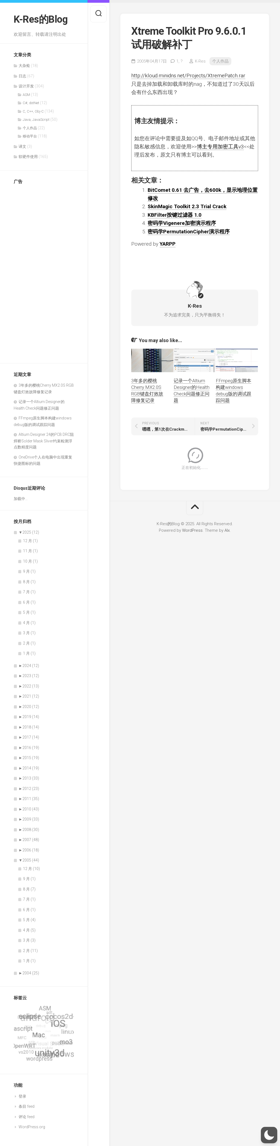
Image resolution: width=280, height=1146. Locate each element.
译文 (22, 146)
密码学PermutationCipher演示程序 (189, 231)
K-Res (200, 61)
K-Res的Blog (41, 19)
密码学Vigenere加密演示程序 (182, 223)
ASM (26, 95)
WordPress (192, 530)
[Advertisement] (35, 271)
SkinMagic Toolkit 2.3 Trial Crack (187, 206)
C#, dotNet (31, 103)
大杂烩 (24, 65)
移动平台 (30, 136)
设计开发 (26, 86)
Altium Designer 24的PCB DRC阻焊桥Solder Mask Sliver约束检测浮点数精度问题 (44, 440)
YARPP (168, 244)
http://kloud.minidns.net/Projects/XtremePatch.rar (188, 75)
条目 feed (26, 1106)
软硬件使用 (28, 156)
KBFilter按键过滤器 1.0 (175, 215)
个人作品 (30, 128)
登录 (22, 1096)
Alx (227, 530)
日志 (22, 76)
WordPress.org (32, 1127)
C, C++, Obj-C (33, 111)
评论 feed (26, 1117)
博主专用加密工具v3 (220, 146)
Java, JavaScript (36, 119)
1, (179, 61)
